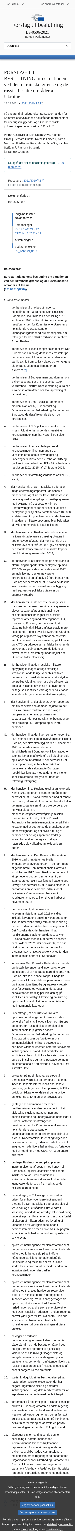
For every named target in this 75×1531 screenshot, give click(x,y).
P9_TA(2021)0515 (26, 251)
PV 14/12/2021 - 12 (27, 229)
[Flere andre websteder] (55, 4)
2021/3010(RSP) (31, 103)
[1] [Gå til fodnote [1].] (32, 341)
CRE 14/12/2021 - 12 (28, 233)
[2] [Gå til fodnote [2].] (25, 370)
